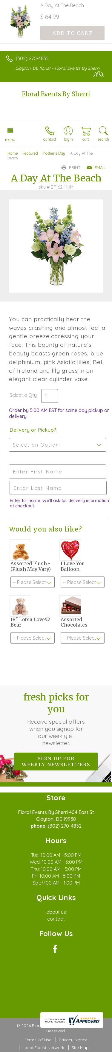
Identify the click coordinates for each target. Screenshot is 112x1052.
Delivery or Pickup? (33, 430)
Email (96, 167)
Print (71, 167)
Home (12, 153)
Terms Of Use (37, 1039)
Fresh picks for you (56, 719)
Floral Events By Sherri (56, 94)
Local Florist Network (43, 1047)
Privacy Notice (73, 1039)
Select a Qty (23, 395)
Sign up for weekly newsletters (56, 761)
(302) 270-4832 (32, 58)
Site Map (80, 1047)
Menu (10, 139)
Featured (30, 153)
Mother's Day (53, 153)
